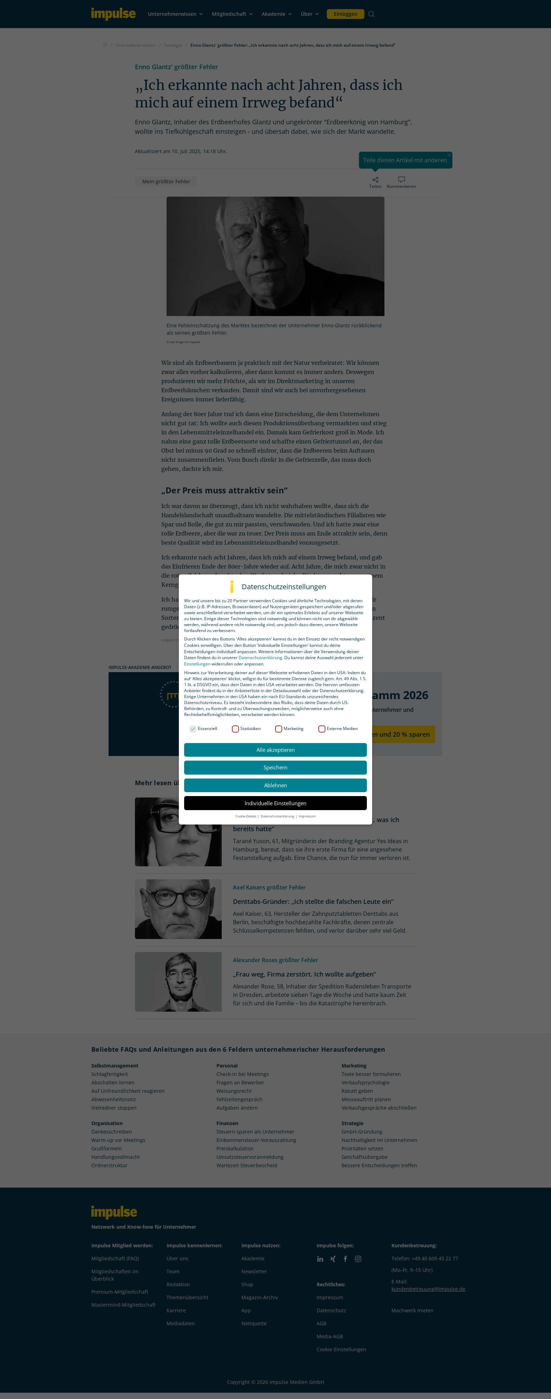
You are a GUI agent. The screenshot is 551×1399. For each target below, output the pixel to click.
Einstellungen (197, 664)
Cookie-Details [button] (246, 816)
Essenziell (203, 728)
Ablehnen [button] (275, 785)
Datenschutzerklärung (260, 658)
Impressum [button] (307, 816)
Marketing (289, 728)
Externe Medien (338, 728)
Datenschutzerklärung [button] (278, 816)
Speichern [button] (275, 767)
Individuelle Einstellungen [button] (275, 803)
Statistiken (246, 728)
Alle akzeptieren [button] (276, 749)
